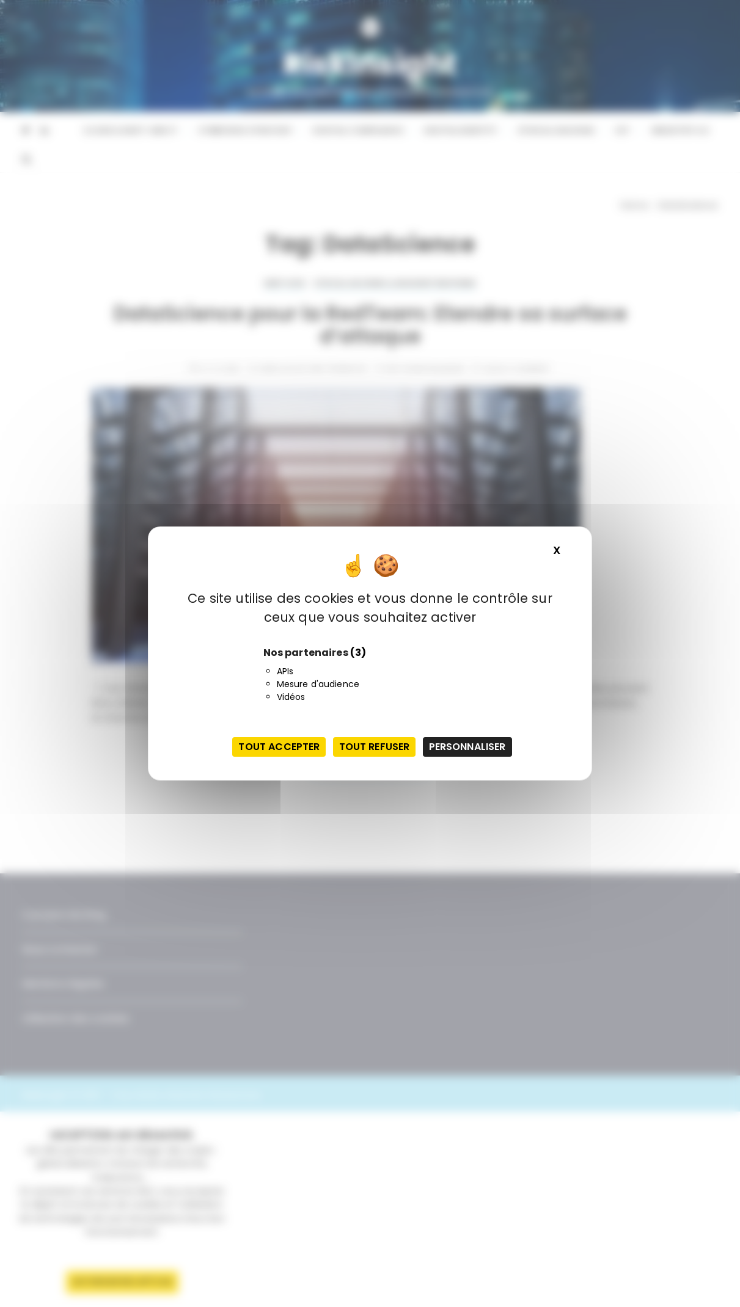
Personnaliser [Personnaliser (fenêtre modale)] (467, 747)
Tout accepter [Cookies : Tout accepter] (279, 747)
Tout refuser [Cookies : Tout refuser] (374, 747)
